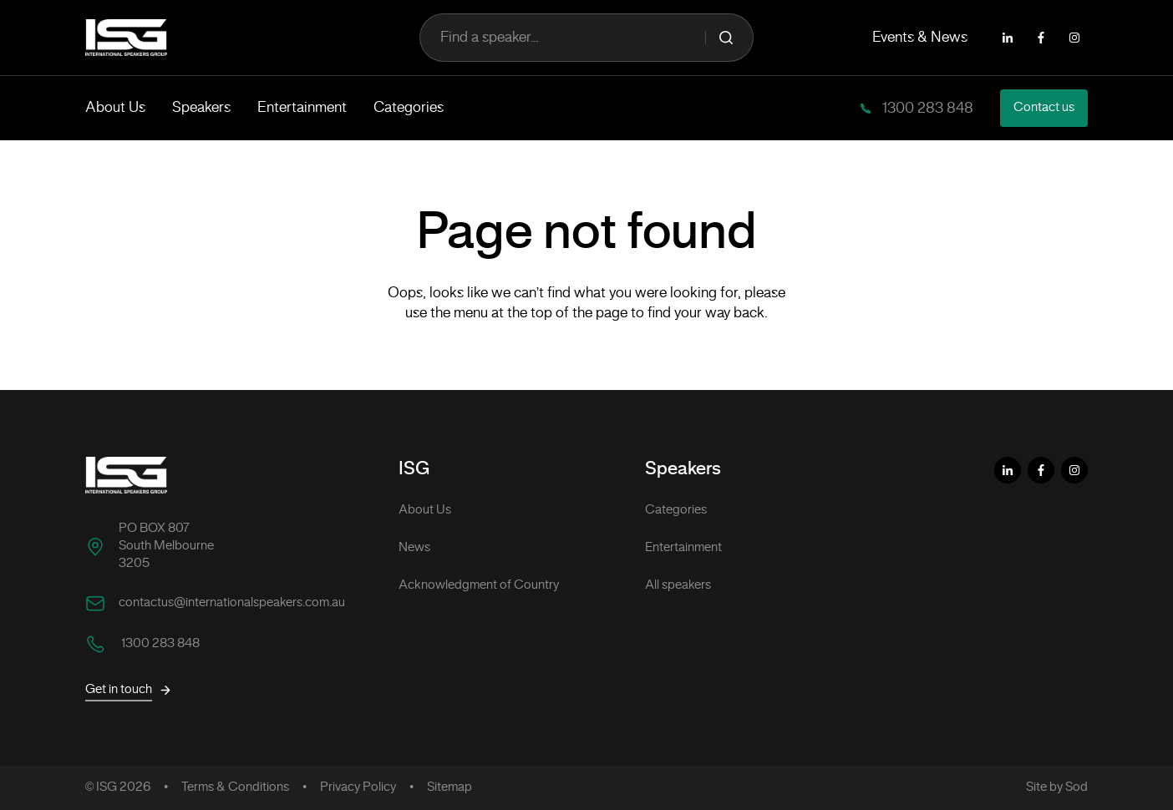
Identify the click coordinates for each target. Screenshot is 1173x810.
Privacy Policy (358, 787)
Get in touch (128, 690)
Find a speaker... (586, 37)
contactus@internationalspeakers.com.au (232, 603)
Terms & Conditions (235, 787)
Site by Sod (1057, 787)
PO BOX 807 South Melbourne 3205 (166, 546)
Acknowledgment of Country (479, 585)
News (414, 548)
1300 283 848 (926, 108)
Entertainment (302, 107)
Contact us (1043, 108)
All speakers (678, 585)
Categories (408, 107)
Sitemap (449, 787)
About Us (115, 107)
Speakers (201, 107)
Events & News (919, 37)
